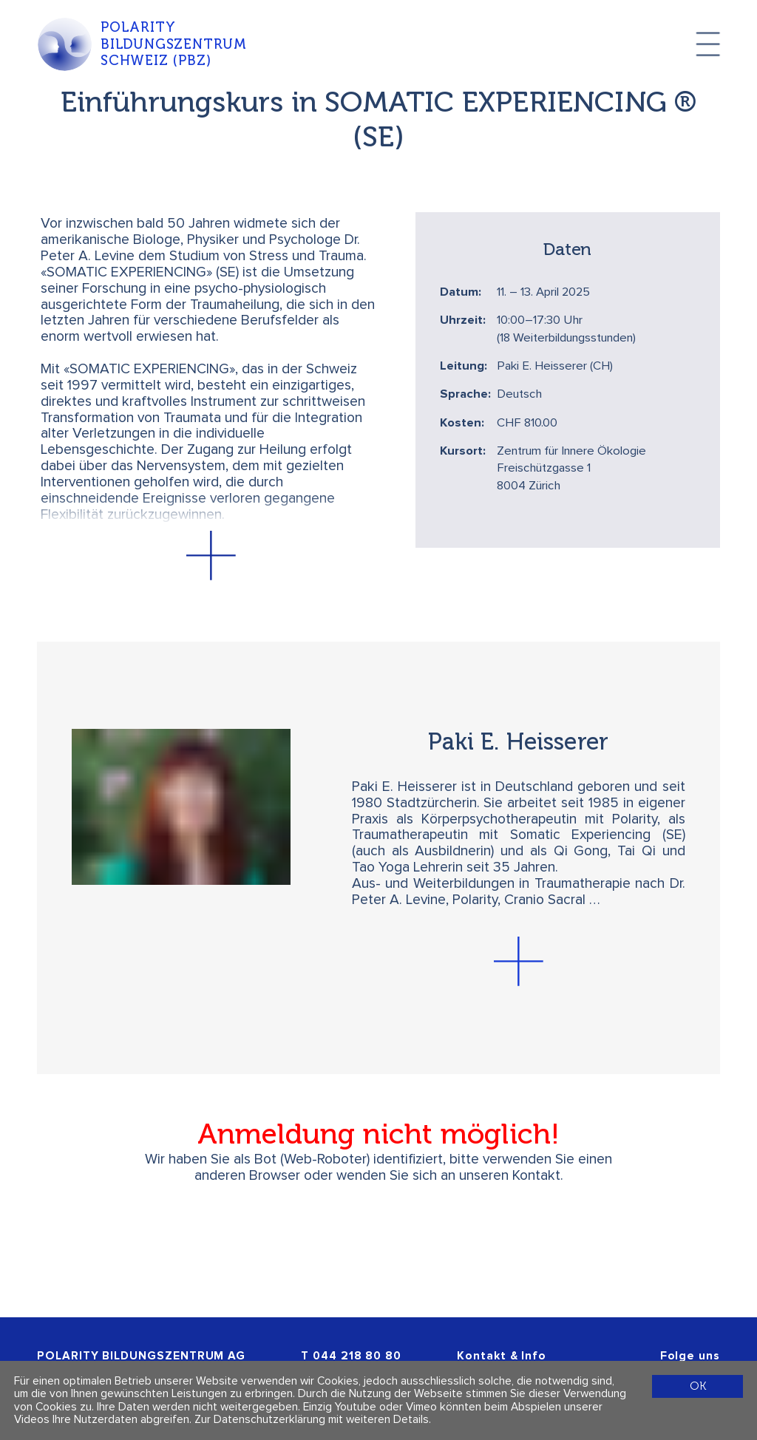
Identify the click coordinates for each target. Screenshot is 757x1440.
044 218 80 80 (357, 1356)
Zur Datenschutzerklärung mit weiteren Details (311, 1419)
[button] (211, 555)
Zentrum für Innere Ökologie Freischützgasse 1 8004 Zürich (571, 468)
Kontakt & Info (501, 1356)
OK (698, 1386)
